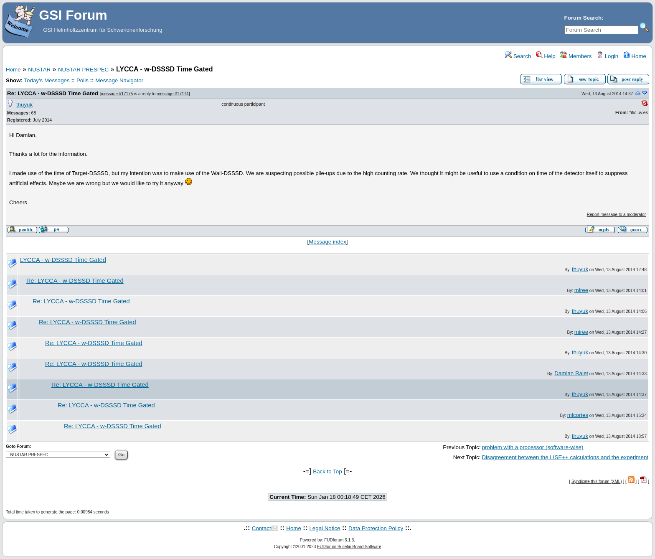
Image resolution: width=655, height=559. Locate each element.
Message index (327, 242)
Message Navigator (119, 80)
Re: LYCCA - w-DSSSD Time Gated (52, 93)
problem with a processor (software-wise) (532, 447)
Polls (82, 80)
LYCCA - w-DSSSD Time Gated (63, 260)
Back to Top (327, 471)
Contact (261, 528)
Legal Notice (324, 528)
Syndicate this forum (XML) (596, 481)
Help (546, 56)
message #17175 (117, 93)
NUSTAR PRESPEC (83, 69)
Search (518, 56)
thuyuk (24, 105)
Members (576, 56)
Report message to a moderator (616, 214)
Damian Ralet (571, 373)
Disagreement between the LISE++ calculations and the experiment (565, 457)
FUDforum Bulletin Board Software (349, 546)
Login (607, 56)
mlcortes (577, 415)
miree (581, 290)
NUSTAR (39, 69)
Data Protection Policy (375, 528)
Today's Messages (46, 80)
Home (634, 56)
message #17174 (173, 93)
